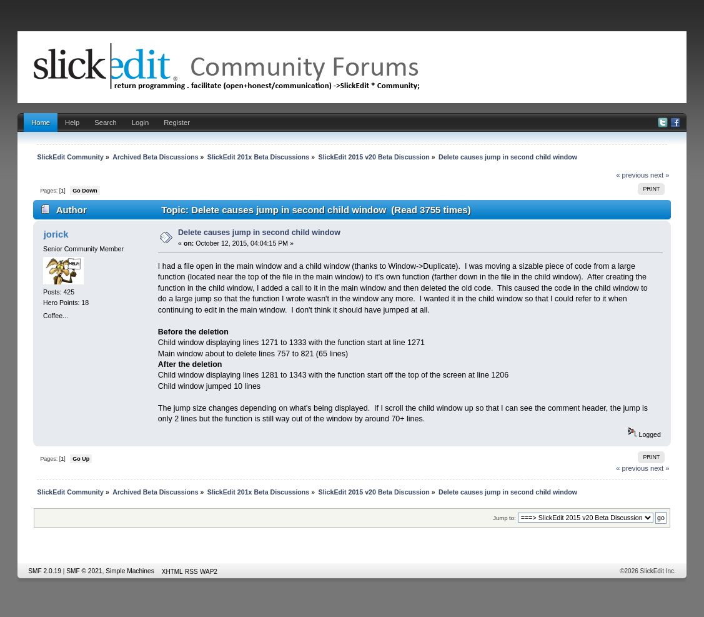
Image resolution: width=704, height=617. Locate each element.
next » (660, 175)
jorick (56, 234)
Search (105, 122)
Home (40, 122)
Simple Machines (130, 571)
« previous (632, 175)
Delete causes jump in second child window (259, 232)
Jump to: (504, 517)
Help (72, 122)
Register (177, 122)
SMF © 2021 (84, 571)
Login (140, 122)
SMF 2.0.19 (44, 571)
